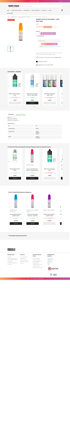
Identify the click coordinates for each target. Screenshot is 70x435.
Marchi (49, 10)
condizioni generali (47, 46)
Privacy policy (10, 261)
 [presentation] (61, 86)
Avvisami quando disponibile (49, 44)
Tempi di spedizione (36, 258)
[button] (34, 106)
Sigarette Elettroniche (15, 10)
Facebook (9, 249)
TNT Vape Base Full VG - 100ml (15, 169)
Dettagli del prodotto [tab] (20, 114)
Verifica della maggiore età (13, 262)
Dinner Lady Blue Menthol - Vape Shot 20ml (16, 215)
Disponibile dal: (10, 120)
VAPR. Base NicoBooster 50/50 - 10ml (49, 94)
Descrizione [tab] (11, 114)
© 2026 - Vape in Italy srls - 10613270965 (35, 272)
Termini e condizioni (36, 259)
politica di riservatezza (56, 46)
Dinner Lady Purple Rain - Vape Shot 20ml (49, 215)
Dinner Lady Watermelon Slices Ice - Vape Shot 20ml (32, 169)
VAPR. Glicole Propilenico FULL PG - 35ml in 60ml (32, 94)
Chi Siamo (9, 256)
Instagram (14, 249)
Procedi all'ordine (36, 263)
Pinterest (11, 249)
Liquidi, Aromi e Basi (35, 10)
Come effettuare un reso (37, 264)
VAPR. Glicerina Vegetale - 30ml (15, 94)
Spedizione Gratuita (36, 266)
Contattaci (10, 264)
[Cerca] (42, 6)
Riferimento (10, 118)
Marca (9, 117)
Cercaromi (10, 13)
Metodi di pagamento (37, 261)
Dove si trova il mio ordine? (38, 267)
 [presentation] (9, 86)
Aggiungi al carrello (48, 33)
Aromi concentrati (23, 256)
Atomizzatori (25, 10)
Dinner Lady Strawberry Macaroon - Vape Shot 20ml (32, 215)
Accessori (43, 10)
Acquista (15, 103)
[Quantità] (37, 33)
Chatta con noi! (58, 57)
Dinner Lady (13, 117)
